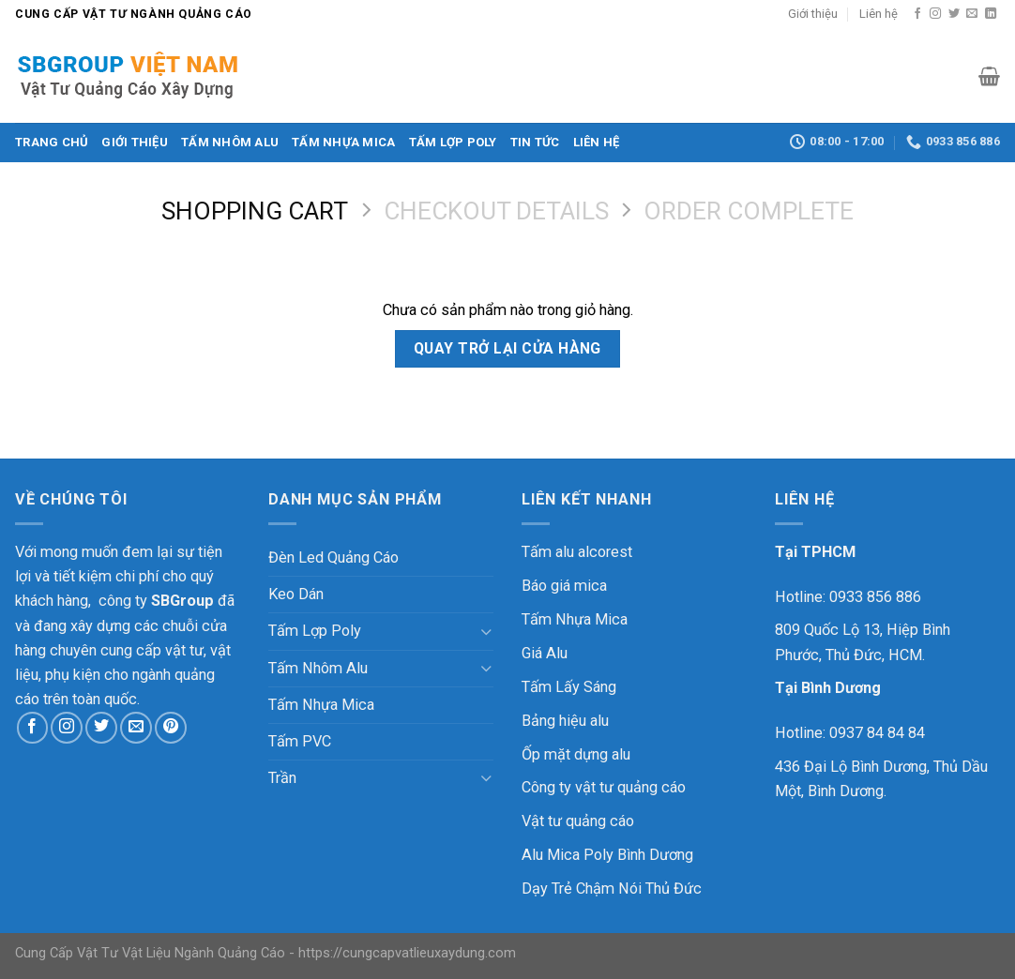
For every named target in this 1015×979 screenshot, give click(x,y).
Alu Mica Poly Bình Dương (607, 855)
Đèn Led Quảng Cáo (333, 557)
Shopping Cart (254, 211)
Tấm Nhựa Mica (343, 142)
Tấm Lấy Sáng (569, 687)
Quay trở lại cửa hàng (507, 348)
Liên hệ (878, 14)
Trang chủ (51, 142)
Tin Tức (535, 142)
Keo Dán (296, 594)
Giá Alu (545, 653)
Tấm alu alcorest (577, 552)
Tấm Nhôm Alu (230, 142)
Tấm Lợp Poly (453, 142)
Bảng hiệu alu (565, 721)
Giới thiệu (813, 14)
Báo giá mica (564, 586)
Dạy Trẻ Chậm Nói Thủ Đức (612, 888)
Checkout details (496, 211)
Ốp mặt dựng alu (576, 754)
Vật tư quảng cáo (578, 821)
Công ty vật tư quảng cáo (604, 787)
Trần (282, 778)
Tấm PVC (299, 741)
